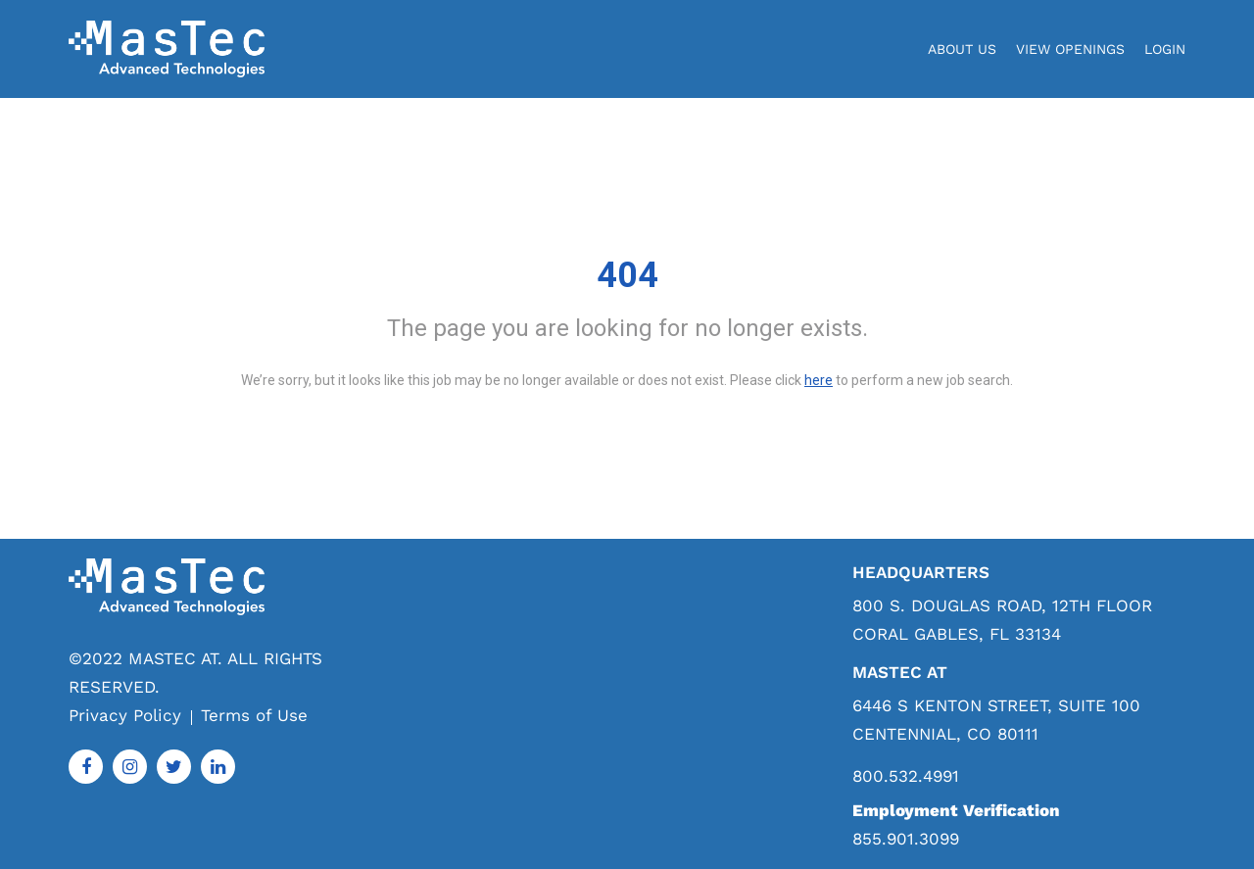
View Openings (1070, 49)
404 (627, 275)
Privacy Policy (125, 715)
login (1164, 49)
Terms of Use (254, 715)
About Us (962, 49)
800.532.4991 (905, 776)
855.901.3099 (905, 838)
